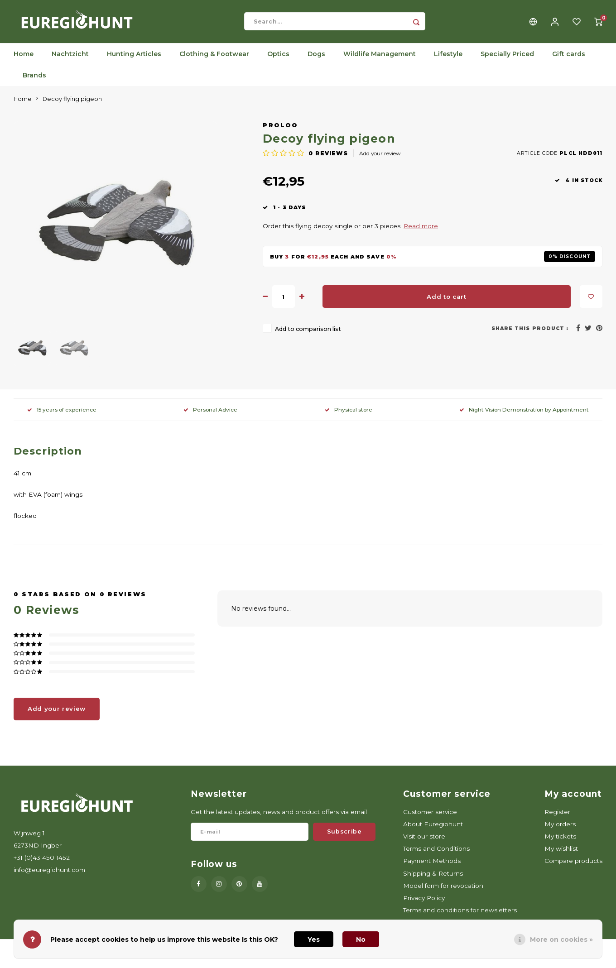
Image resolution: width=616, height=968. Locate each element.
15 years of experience (61, 416)
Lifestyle (448, 61)
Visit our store (424, 843)
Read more (421, 233)
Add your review (379, 160)
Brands (34, 82)
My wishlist (561, 855)
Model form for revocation (443, 892)
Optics (278, 61)
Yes (314, 939)
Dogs (316, 61)
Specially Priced (507, 61)
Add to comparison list (308, 336)
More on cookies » (561, 939)
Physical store (348, 416)
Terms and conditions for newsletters (460, 916)
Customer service (430, 818)
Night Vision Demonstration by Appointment (524, 416)
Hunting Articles (134, 61)
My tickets (560, 843)
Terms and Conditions (436, 855)
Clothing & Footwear (214, 61)
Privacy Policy (424, 904)
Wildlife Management (379, 61)
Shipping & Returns (433, 880)
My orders (560, 830)
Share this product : (529, 335)
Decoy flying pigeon (72, 105)
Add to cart (446, 303)
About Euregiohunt (433, 830)
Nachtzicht (70, 61)
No (361, 939)
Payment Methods (432, 868)
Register (557, 818)
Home (24, 61)
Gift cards (568, 61)
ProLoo (280, 132)
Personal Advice (210, 416)
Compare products (573, 868)
